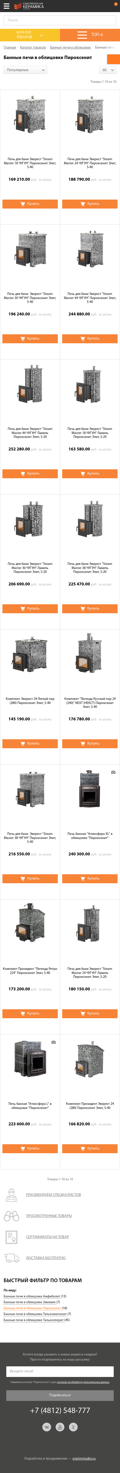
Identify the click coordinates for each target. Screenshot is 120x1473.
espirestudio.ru (84, 1459)
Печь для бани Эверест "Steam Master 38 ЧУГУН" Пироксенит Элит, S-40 (30, 838)
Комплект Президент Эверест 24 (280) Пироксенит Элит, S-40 (90, 1106)
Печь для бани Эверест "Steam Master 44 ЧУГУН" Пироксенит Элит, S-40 (90, 298)
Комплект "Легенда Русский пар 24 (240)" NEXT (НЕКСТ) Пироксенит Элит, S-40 (90, 703)
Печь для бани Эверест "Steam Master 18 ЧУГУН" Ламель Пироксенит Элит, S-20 (90, 433)
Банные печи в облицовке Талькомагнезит (36, 1314)
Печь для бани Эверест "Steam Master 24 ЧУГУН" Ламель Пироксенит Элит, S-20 (90, 973)
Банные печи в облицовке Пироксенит (33, 1308)
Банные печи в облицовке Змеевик (30, 1302)
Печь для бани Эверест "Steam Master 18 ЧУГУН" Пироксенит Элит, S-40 (30, 163)
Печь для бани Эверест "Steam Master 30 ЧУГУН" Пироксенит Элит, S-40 (30, 298)
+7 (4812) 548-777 (104, 6)
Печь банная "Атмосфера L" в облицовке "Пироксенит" (30, 1106)
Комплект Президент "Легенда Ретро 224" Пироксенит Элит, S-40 (30, 971)
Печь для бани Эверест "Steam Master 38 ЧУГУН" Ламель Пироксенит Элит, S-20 (90, 568)
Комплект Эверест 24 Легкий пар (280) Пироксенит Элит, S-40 (30, 701)
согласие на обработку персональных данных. (83, 1382)
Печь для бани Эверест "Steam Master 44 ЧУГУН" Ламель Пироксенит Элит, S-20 (30, 433)
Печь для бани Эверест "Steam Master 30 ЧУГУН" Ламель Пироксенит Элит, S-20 (30, 568)
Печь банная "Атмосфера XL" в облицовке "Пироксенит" (90, 836)
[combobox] (25, 70)
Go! (110, 20)
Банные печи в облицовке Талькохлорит (34, 1320)
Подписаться (59, 1395)
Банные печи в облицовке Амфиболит (32, 1296)
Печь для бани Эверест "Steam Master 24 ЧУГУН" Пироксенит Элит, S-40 (90, 163)
